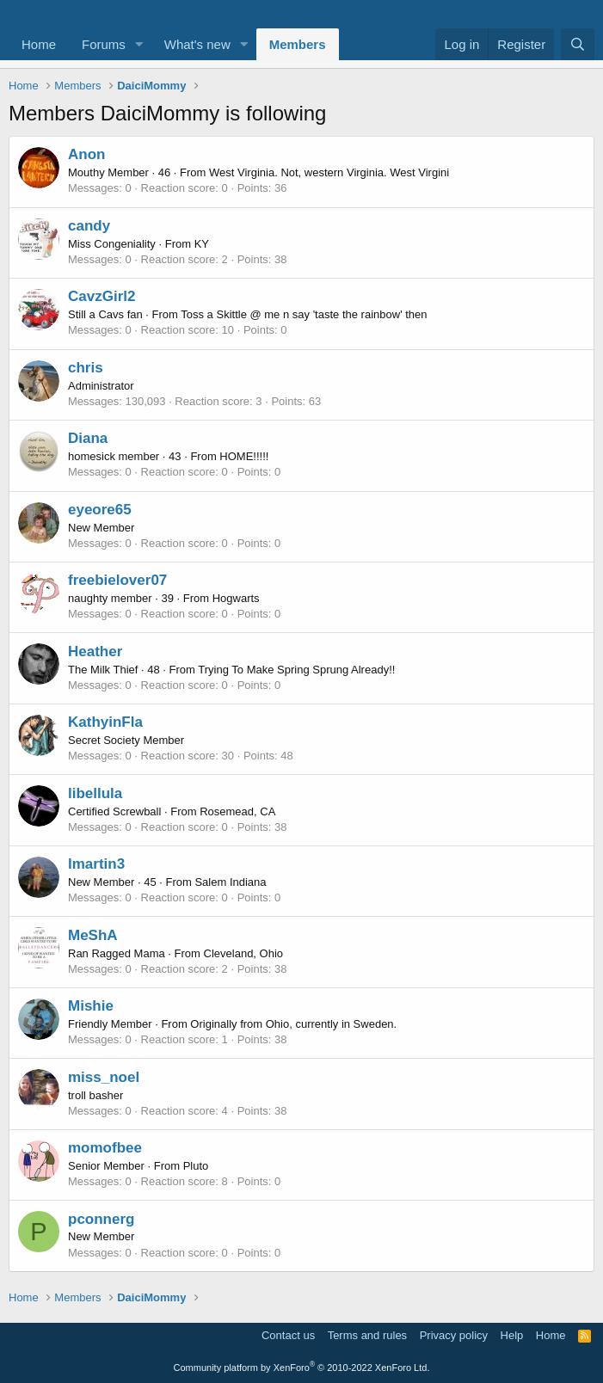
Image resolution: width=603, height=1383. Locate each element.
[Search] (577, 44)
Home (39, 44)
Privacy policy (454, 1335)
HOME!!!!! (243, 456)
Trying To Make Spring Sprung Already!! (296, 669)
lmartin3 (96, 864)
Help (512, 1335)
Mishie (91, 1006)
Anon (86, 154)
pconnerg (101, 1219)
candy (89, 226)
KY (201, 243)
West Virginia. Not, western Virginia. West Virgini (329, 172)
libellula (95, 793)
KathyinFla (105, 722)
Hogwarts (236, 598)
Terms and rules (367, 1335)
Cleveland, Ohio (244, 953)
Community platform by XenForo (302, 1367)
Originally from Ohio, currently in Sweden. (293, 1023)
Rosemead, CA (237, 811)
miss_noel (103, 1077)
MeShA (93, 935)
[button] (139, 44)
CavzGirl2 (101, 296)
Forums (104, 44)
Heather (95, 651)
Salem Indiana (230, 882)
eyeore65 (100, 509)
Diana (88, 438)
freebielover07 (117, 580)
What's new (197, 44)
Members (297, 44)
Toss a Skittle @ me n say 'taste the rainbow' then (304, 314)
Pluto (196, 1165)
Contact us (288, 1335)
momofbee (105, 1148)
